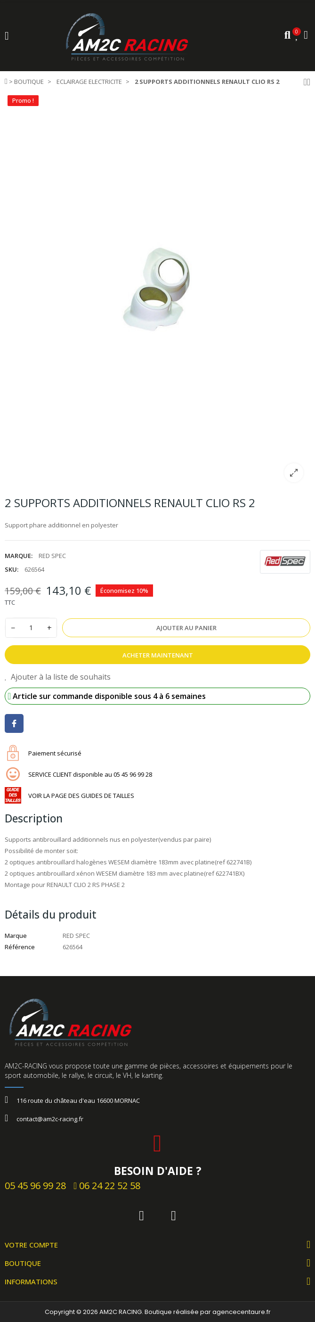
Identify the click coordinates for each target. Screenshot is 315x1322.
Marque (16, 935)
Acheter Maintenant (157, 655)
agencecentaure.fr (241, 1311)
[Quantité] (31, 627)
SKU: (11, 569)
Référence (20, 947)
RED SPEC (52, 555)
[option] (157, 290)
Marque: (18, 555)
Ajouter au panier (186, 628)
